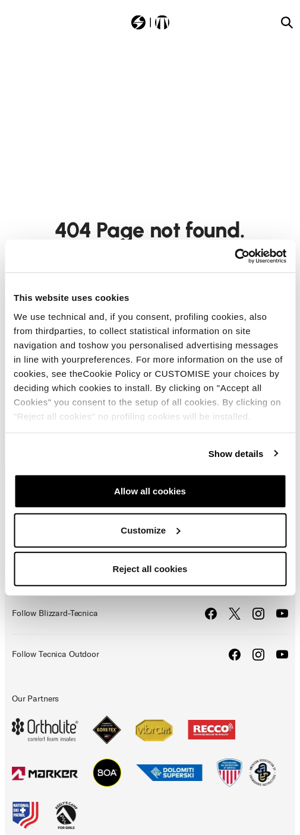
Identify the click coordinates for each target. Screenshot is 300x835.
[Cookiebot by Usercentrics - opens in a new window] (234, 255)
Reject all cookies (150, 569)
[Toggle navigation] (13, 21)
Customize (150, 530)
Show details (236, 453)
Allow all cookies (150, 491)
